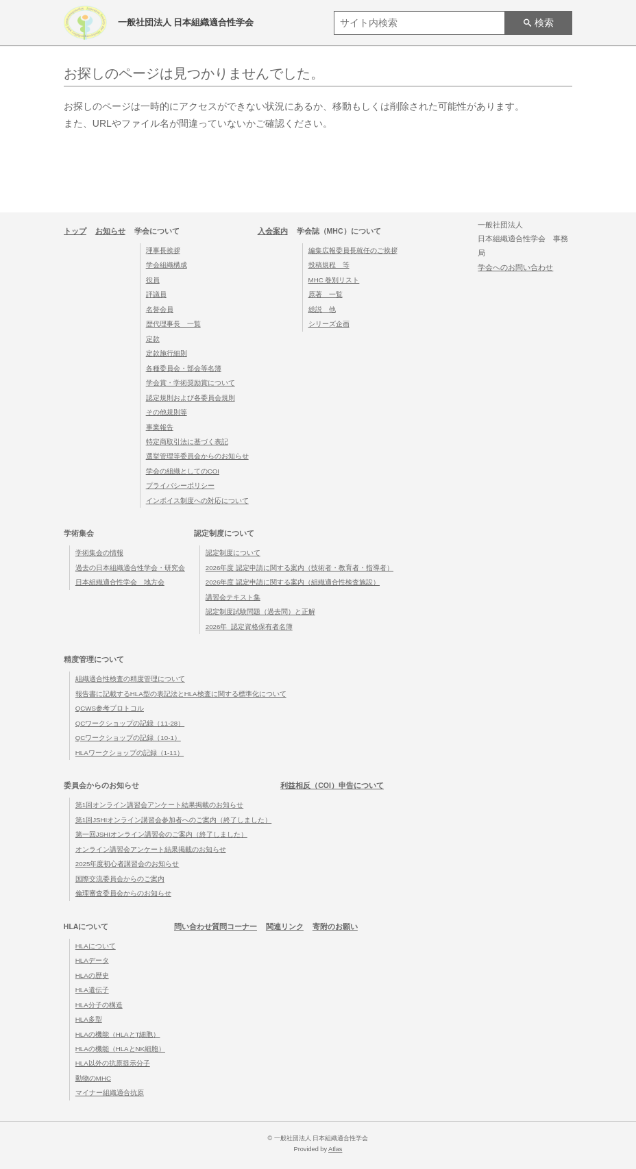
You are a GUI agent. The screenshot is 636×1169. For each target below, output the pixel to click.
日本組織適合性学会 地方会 (119, 582)
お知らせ (110, 231)
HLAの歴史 (92, 975)
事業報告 (159, 427)
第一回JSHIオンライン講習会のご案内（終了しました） (161, 834)
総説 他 (322, 309)
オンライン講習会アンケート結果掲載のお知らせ (150, 849)
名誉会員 (159, 309)
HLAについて (95, 946)
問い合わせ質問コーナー (215, 926)
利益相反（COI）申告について (332, 785)
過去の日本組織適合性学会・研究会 (130, 567)
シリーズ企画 (329, 324)
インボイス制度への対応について (197, 500)
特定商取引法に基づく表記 (187, 441)
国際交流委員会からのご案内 (119, 879)
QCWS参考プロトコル (109, 708)
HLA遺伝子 (92, 990)
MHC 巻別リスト (334, 280)
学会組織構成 (166, 265)
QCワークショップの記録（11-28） (129, 723)
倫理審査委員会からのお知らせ (123, 893)
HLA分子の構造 (99, 1005)
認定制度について (233, 552)
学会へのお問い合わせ (515, 267)
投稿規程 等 (329, 265)
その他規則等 (166, 412)
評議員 (156, 294)
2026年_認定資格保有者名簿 (249, 626)
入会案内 (273, 231)
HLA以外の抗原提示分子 (112, 1063)
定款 (153, 339)
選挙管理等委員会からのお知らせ (197, 456)
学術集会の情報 (99, 552)
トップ (75, 231)
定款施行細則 (166, 353)
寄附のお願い (335, 926)
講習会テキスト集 (233, 597)
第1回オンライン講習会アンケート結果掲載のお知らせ (159, 805)
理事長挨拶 (163, 250)
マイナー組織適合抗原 (109, 1092)
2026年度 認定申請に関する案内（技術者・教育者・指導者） (299, 567)
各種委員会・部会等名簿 (183, 368)
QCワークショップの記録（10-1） (128, 737)
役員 (153, 280)
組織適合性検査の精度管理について (130, 678)
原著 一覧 (325, 294)
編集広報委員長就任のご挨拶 (353, 250)
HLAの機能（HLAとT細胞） (117, 1034)
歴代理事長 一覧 (173, 324)
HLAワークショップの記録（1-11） (129, 752)
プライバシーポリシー (180, 485)
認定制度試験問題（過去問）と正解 (260, 611)
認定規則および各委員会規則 (190, 398)
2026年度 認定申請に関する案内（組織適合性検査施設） (293, 582)
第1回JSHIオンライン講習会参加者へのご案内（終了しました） (173, 820)
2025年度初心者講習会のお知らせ (127, 863)
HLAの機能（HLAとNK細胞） (120, 1049)
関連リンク (285, 926)
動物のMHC (93, 1078)
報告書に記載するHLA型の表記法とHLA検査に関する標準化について (180, 694)
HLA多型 (88, 1019)
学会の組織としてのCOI (182, 471)
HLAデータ (92, 960)
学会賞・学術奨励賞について (190, 382)
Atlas (335, 1149)
